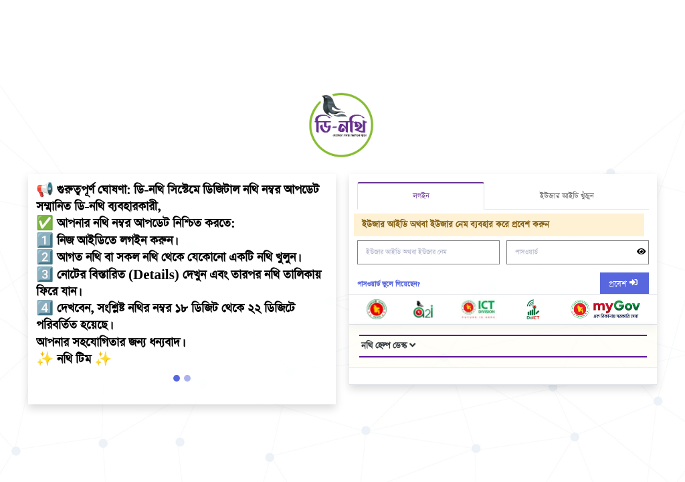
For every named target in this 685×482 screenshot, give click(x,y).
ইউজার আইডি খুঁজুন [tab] (567, 196)
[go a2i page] (423, 309)
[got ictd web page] (478, 309)
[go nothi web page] (604, 309)
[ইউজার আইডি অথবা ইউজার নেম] (428, 252)
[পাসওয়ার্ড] (577, 252)
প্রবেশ (619, 284)
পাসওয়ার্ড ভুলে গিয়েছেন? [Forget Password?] (388, 284)
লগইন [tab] (421, 196)
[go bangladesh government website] (376, 309)
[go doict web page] (533, 309)
